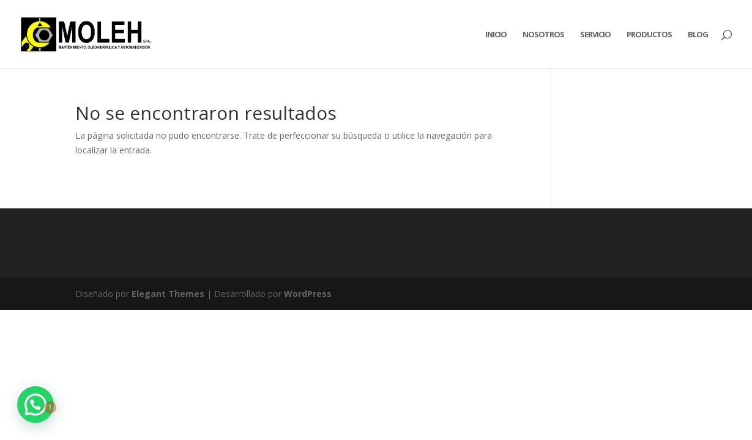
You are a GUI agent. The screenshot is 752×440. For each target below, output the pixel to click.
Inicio (496, 35)
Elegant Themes (168, 293)
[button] (35, 404)
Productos (649, 35)
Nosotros (543, 35)
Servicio (595, 35)
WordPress (308, 293)
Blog (698, 35)
